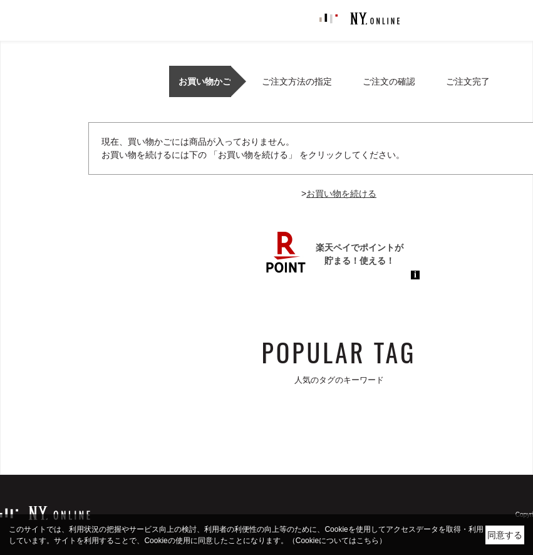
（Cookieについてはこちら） (337, 540)
